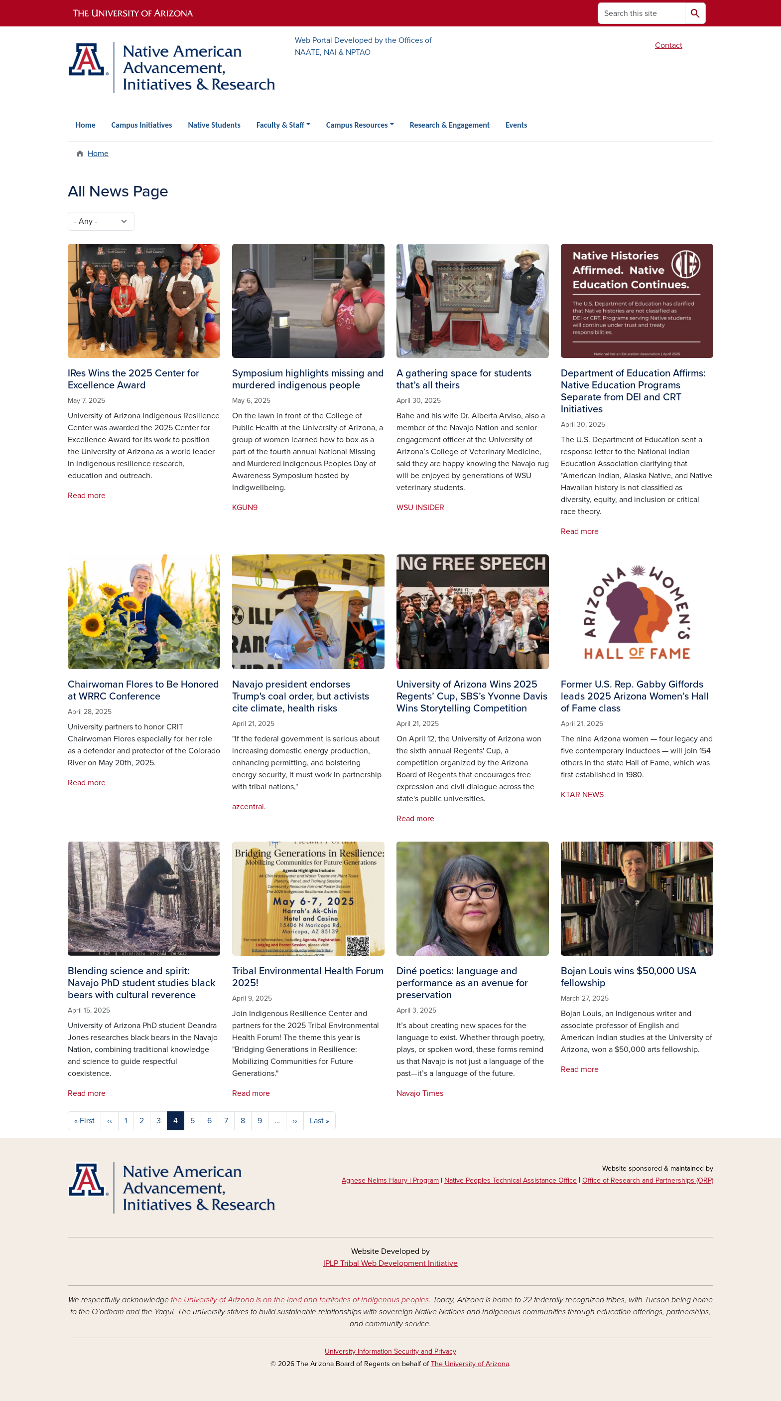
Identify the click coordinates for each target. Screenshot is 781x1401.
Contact (668, 45)
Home (86, 125)
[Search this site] (641, 13)
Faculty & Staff (280, 125)
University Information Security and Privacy (390, 1351)
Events (516, 125)
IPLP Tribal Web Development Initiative (390, 1263)
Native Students (214, 125)
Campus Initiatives (142, 125)
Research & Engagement (450, 125)
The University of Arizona (470, 1364)
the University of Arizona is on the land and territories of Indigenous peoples (300, 1300)
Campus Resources (357, 125)
